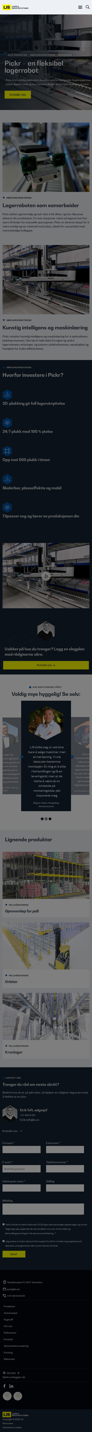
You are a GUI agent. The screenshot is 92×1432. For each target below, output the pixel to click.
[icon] (5, 1386)
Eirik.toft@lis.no (29, 1120)
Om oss (8, 1326)
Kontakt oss (18, 94)
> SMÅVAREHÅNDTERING (41, 55)
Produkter (9, 1306)
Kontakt (8, 1339)
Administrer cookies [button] (12, 1427)
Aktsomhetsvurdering (16, 1345)
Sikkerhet (9, 1359)
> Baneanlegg (64, 55)
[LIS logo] (16, 7)
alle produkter (17, 55)
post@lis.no (13, 1289)
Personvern (8, 1423)
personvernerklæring (43, 1233)
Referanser (10, 1332)
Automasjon (11, 1312)
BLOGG (11, 1373)
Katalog (8, 1352)
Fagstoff (8, 1319)
